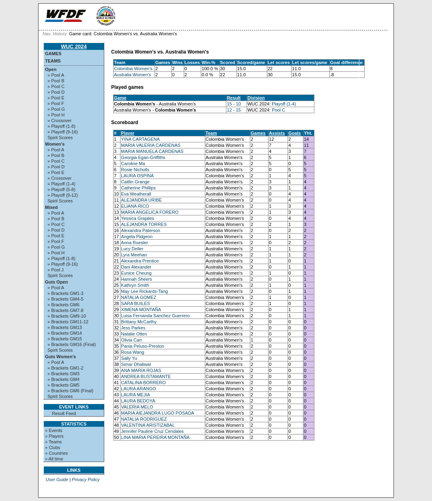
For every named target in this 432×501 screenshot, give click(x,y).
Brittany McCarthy (138, 321)
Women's (54, 144)
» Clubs (52, 447)
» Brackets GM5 (63, 385)
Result (234, 97)
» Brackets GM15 (64, 338)
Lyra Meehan (134, 254)
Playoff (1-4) (284, 103)
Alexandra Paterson (140, 230)
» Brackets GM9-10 (66, 316)
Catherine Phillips (138, 187)
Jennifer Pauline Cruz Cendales (152, 431)
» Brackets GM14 (64, 333)
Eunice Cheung (136, 273)
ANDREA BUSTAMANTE (146, 376)
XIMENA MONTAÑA (141, 309)
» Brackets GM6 (63, 304)
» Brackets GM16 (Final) (71, 344)
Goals (294, 133)
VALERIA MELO (137, 406)
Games (53, 53)
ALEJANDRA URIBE (141, 200)
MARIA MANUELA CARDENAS (152, 151)
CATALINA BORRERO (143, 382)
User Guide (56, 479)
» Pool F (55, 103)
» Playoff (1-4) (61, 183)
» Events (53, 430)
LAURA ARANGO (138, 388)
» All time (54, 458)
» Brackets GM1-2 (65, 368)
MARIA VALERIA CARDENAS (151, 145)
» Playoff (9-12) (62, 195)
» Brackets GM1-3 (65, 293)
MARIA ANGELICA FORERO (149, 212)
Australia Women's (132, 74)
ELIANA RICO (135, 206)
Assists (277, 133)
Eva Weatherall (136, 193)
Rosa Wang (132, 352)
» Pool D (55, 92)
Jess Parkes (133, 327)
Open (50, 69)
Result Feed (64, 413)
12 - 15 (234, 110)
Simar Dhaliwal (135, 364)
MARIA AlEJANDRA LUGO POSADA (157, 413)
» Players (54, 436)
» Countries (56, 453)
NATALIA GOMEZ (138, 297)
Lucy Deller (132, 248)
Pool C (278, 110)
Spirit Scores (60, 137)
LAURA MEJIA (135, 394)
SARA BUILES (135, 303)
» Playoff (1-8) (61, 126)
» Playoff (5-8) (61, 189)
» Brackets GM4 (63, 379)
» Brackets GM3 (63, 373)
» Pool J (55, 269)
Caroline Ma (133, 163)
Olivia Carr (131, 340)
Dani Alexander (136, 266)
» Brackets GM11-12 (67, 321)
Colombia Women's (133, 68)
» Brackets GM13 (64, 327)
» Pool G (56, 109)
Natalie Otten (134, 333)
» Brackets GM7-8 (65, 310)
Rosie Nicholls (135, 169)
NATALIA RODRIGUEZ (144, 419)
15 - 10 (234, 103)
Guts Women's (60, 356)
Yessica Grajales (137, 218)
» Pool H (55, 114)
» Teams (53, 441)
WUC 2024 (74, 46)
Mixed (51, 207)
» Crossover (59, 120)
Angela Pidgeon (137, 236)
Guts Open (56, 282)
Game (120, 97)
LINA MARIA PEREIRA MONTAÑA (155, 437)
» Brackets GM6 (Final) (70, 390)
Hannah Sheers (136, 279)
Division (256, 97)
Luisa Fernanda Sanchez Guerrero (155, 315)
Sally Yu (129, 358)
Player (127, 133)
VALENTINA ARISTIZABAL (147, 425)
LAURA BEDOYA (138, 400)
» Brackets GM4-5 (65, 299)
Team (211, 133)
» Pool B (55, 80)
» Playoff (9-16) (62, 131)
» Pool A (55, 75)
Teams (53, 60)
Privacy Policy (85, 479)
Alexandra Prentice (140, 260)
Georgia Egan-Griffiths (143, 157)
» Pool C (55, 86)
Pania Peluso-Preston (142, 346)
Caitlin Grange (135, 181)
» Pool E (55, 97)
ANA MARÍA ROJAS (141, 370)
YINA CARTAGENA (140, 139)
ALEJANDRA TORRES (144, 224)
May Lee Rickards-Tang (144, 291)
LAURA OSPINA (137, 175)
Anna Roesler (134, 242)
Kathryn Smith (135, 285)
